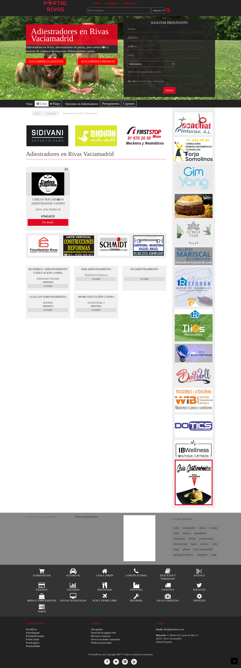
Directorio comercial (100, 636)
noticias (187, 533)
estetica (204, 543)
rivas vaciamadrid (203, 549)
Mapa (55, 103)
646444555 (48, 306)
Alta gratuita (97, 629)
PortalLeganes (32, 643)
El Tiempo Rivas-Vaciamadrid (41, 517)
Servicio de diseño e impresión (105, 639)
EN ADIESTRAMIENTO (144, 269)
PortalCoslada (32, 639)
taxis (214, 543)
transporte (202, 554)
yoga (213, 554)
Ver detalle (48, 222)
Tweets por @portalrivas (86, 517)
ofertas (192, 538)
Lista (41, 103)
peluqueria (179, 538)
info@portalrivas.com (173, 629)
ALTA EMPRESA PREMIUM (98, 61)
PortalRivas (31, 629)
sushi (176, 533)
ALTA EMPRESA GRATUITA (46, 61)
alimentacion (180, 543)
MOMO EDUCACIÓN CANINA (96, 296)
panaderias (200, 533)
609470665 (96, 306)
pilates (186, 549)
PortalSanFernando (35, 636)
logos (194, 543)
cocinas (213, 527)
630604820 (48, 282)
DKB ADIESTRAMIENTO (96, 269)
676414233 (48, 216)
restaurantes (189, 527)
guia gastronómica (183, 554)
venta (176, 527)
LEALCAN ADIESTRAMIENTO (48, 296)
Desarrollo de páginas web (103, 633)
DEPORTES (129, 3)
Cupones (129, 103)
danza (202, 527)
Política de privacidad (101, 643)
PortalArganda (32, 633)
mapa (176, 549)
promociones (206, 538)
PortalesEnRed (33, 646)
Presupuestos (110, 103)
